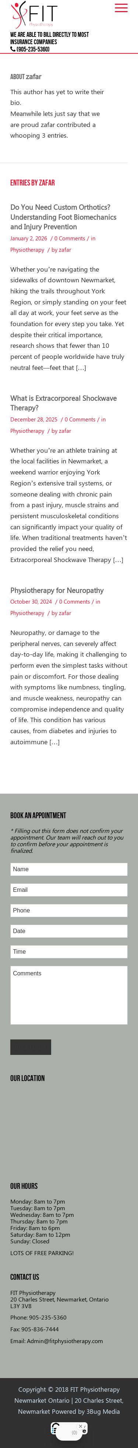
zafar (65, 249)
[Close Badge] (80, 1426)
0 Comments (69, 238)
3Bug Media (103, 1411)
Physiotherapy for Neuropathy (56, 590)
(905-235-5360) (30, 49)
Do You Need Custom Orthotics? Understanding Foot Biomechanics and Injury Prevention (63, 216)
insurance (21, 42)
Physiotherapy (27, 249)
